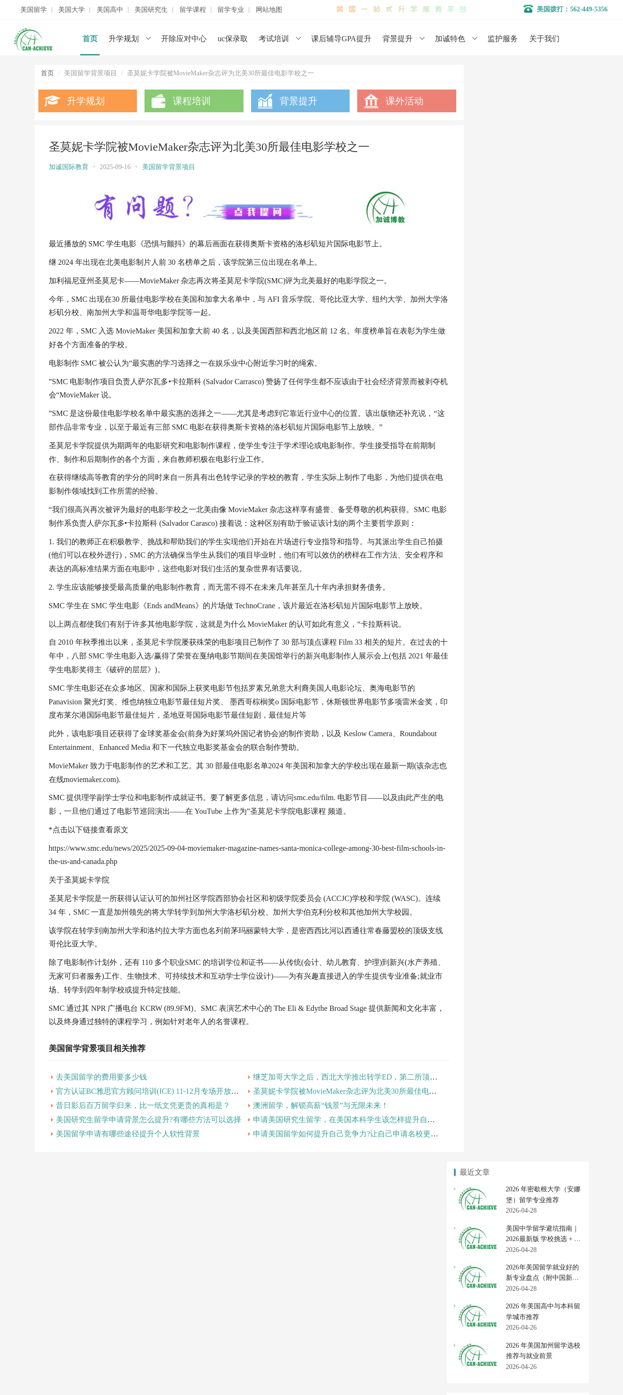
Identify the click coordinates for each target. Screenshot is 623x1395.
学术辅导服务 (242, 1280)
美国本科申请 (483, 888)
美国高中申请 (547, 952)
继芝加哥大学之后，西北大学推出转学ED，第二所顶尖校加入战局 (351, 1115)
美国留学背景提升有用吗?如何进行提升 (517, 592)
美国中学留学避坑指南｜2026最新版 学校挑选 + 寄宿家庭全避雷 (543, 142)
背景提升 (397, 39)
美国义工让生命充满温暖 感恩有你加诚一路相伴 (530, 561)
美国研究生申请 (483, 999)
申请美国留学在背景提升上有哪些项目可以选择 (529, 684)
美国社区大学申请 (483, 923)
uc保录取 (233, 39)
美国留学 (33, 10)
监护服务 (503, 39)
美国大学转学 (547, 888)
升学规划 (123, 39)
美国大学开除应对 (547, 905)
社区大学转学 (547, 923)
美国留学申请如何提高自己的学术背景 (516, 669)
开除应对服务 (242, 1294)
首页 (90, 39)
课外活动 (386, 101)
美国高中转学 (483, 969)
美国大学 (71, 10)
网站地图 (269, 10)
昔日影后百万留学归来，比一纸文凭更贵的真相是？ (143, 1143)
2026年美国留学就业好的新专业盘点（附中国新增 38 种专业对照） (542, 181)
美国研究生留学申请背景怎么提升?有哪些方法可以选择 (148, 1157)
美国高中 (110, 10)
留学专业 (230, 10)
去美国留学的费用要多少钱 (101, 1115)
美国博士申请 (547, 1016)
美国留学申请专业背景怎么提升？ (509, 608)
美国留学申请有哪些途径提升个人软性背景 (128, 1172)
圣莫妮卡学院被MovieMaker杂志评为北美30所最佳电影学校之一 (347, 1129)
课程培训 (186, 101)
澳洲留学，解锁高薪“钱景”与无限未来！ (308, 1143)
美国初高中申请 (245, 1308)
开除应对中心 (184, 39)
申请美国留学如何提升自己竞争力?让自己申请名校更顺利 (336, 1172)
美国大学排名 (483, 905)
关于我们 (544, 39)
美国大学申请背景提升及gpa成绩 (507, 546)
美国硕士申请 (483, 1016)
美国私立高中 (483, 952)
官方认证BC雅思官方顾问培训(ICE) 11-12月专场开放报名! (152, 1129)
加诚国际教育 (69, 167)
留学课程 (193, 10)
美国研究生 (151, 10)
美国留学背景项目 (168, 167)
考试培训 (274, 39)
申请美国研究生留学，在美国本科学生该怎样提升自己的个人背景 (350, 1157)
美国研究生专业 (547, 999)
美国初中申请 (547, 969)
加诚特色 (450, 39)
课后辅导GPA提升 (341, 39)
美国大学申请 (242, 1322)
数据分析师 (78, 1361)
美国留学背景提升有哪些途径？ (506, 577)
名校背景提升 (242, 1265)
